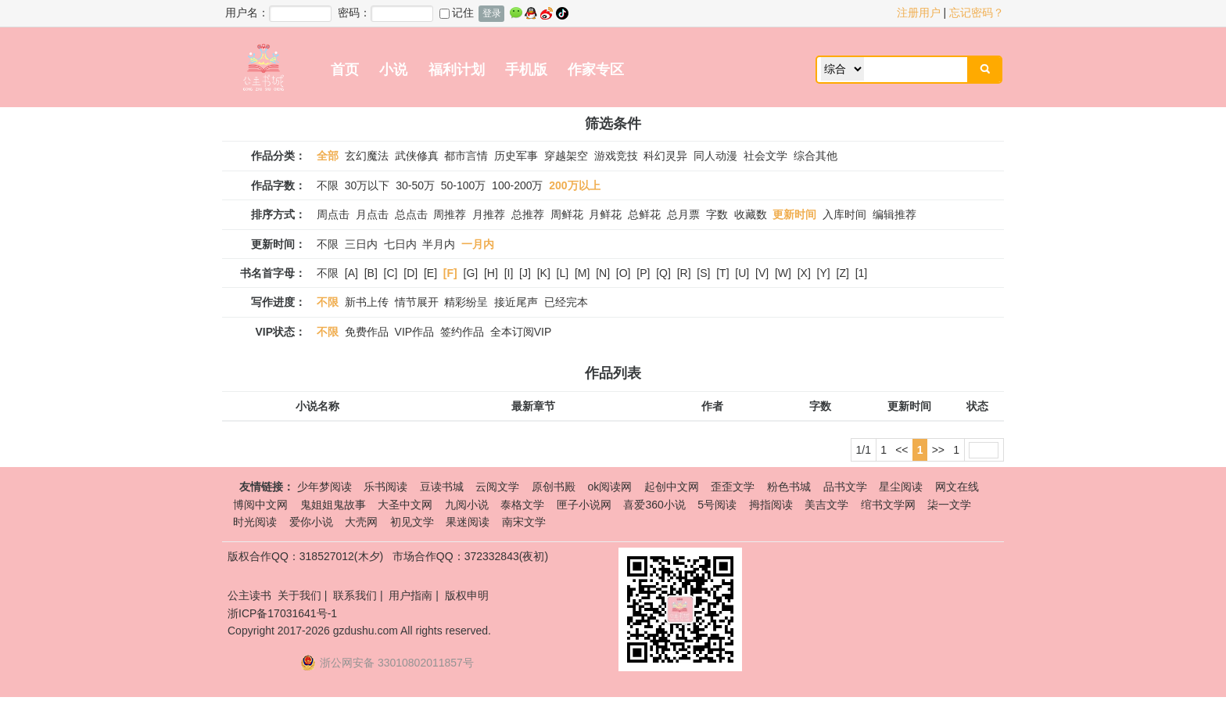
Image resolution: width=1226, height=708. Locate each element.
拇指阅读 (771, 504)
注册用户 (919, 12)
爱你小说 (311, 522)
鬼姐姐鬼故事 (333, 504)
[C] (391, 273)
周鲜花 (566, 214)
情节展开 (417, 302)
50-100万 (463, 185)
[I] (509, 273)
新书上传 (367, 302)
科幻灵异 (665, 155)
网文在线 (957, 486)
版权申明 (467, 595)
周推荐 (449, 214)
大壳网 (361, 522)
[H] (491, 273)
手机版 (526, 69)
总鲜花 (644, 214)
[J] (525, 273)
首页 (345, 69)
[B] (371, 273)
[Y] (823, 273)
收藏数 (750, 214)
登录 (491, 13)
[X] (804, 273)
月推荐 (488, 214)
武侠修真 (417, 155)
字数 (717, 214)
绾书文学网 (888, 504)
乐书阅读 (385, 486)
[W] (783, 273)
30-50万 (415, 185)
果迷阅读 (467, 522)
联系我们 (355, 595)
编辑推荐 (894, 214)
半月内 (438, 244)
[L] (563, 273)
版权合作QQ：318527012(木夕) (305, 556)
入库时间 (844, 214)
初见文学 (412, 522)
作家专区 (596, 69)
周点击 (333, 214)
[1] (861, 273)
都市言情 (466, 155)
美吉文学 (826, 504)
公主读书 (249, 595)
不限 (328, 185)
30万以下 (367, 185)
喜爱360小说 (654, 504)
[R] (684, 273)
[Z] (843, 273)
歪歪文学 (733, 486)
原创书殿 (553, 486)
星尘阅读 (901, 486)
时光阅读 (255, 522)
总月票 (683, 214)
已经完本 (566, 302)
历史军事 (516, 155)
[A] (351, 273)
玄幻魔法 (367, 155)
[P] (643, 273)
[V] (762, 273)
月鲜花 (605, 214)
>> (938, 450)
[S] (703, 273)
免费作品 (367, 331)
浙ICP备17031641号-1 (282, 613)
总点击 (411, 214)
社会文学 (765, 155)
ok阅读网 (609, 486)
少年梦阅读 (324, 486)
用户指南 (410, 595)
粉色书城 (789, 486)
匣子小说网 (584, 504)
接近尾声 (516, 302)
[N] (603, 273)
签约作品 (462, 331)
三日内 (361, 244)
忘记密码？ (976, 12)
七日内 (400, 244)
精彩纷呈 (466, 302)
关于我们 (299, 595)
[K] (543, 273)
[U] (742, 273)
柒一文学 (949, 504)
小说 (393, 69)
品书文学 (845, 486)
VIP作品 (415, 331)
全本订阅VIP (520, 331)
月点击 (372, 214)
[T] (722, 273)
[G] (471, 273)
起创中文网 (671, 486)
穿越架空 (566, 155)
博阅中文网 (260, 504)
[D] (410, 273)
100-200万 (517, 185)
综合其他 (815, 155)
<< (901, 450)
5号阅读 (717, 504)
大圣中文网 (405, 504)
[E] (430, 273)
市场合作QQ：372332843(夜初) (470, 556)
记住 (456, 12)
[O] (623, 273)
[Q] (663, 273)
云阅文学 (497, 486)
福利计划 (456, 69)
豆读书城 (442, 486)
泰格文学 (522, 504)
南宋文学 (524, 522)
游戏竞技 (616, 155)
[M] (582, 273)
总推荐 (527, 214)
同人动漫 (715, 155)
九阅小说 (467, 504)
